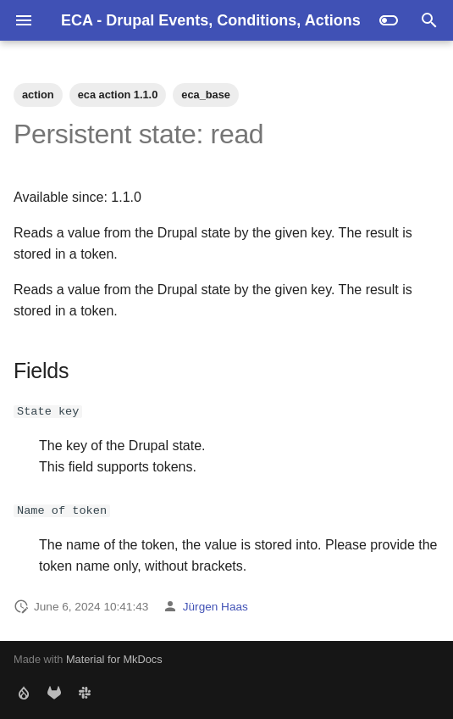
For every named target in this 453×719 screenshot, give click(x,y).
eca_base (205, 94)
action (38, 94)
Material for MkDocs (114, 659)
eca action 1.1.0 (118, 94)
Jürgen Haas (215, 606)
